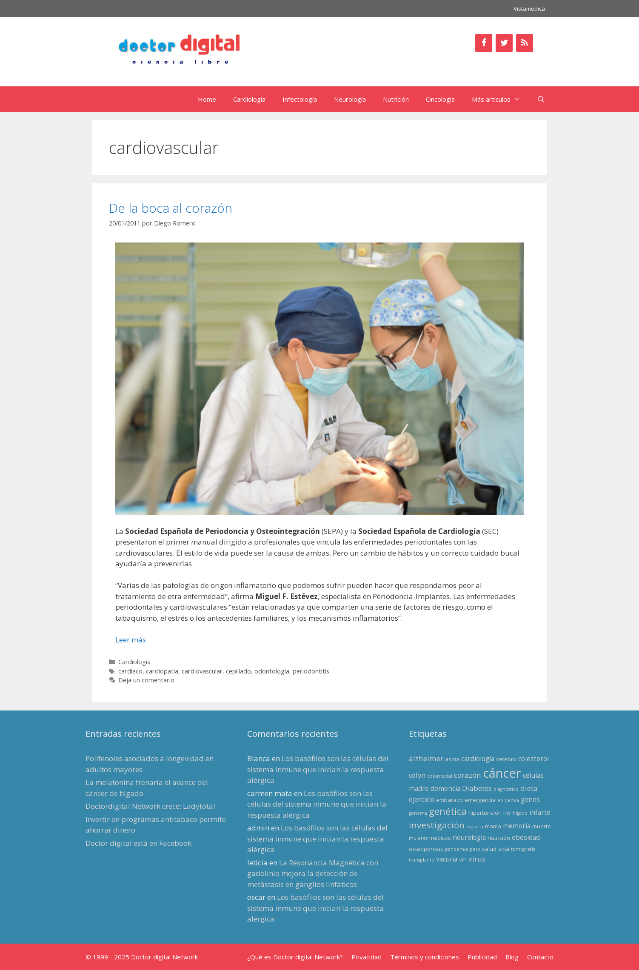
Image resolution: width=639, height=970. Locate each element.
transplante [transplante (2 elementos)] (421, 860)
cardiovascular (202, 671)
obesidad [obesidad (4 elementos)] (526, 837)
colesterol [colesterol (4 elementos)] (533, 758)
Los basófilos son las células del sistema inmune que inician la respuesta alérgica (317, 769)
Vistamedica (529, 8)
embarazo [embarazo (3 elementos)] (449, 800)
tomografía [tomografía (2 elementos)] (523, 849)
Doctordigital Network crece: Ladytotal (150, 806)
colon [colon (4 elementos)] (417, 775)
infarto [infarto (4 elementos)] (540, 812)
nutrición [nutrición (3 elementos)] (499, 838)
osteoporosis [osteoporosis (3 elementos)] (426, 849)
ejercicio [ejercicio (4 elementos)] (421, 799)
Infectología (299, 99)
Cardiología (249, 99)
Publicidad (482, 957)
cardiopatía (162, 671)
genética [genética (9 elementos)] (448, 811)
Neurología (350, 99)
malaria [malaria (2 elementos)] (474, 827)
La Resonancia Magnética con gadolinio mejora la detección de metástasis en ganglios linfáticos (312, 873)
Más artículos (500, 99)
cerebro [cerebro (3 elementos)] (506, 759)
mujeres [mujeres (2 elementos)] (418, 838)
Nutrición (396, 99)
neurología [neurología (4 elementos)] (469, 837)
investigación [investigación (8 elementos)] (437, 825)
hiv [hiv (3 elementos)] (507, 812)
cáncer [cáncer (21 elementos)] (502, 773)
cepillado (238, 671)
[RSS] (524, 43)
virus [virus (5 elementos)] (476, 859)
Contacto (540, 957)
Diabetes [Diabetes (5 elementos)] (477, 788)
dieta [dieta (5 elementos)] (529, 788)
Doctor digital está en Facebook (138, 843)
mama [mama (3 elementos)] (493, 826)
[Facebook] (483, 43)
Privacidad (366, 957)
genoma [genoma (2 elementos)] (418, 813)
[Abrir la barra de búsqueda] (540, 99)
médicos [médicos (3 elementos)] (440, 838)
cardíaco (130, 671)
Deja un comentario (146, 680)
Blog (512, 957)
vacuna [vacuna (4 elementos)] (446, 859)
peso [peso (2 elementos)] (475, 849)
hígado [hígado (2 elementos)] (520, 813)
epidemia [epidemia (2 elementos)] (508, 800)
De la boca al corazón (170, 208)
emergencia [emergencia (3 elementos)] (480, 800)
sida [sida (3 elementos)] (503, 849)
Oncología (440, 99)
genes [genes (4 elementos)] (530, 799)
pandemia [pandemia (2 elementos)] (456, 849)
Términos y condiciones (424, 957)
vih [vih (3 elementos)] (463, 859)
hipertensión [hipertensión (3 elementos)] (485, 812)
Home (207, 99)
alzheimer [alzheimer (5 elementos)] (426, 758)
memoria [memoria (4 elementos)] (517, 825)
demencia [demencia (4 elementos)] (445, 788)
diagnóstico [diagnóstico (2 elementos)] (506, 789)
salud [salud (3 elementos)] (489, 849)
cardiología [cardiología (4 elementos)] (477, 758)
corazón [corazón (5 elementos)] (467, 775)
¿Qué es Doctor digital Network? (295, 957)
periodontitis (311, 671)
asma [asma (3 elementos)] (452, 759)
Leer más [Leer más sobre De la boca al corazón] (130, 640)
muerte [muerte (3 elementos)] (541, 826)
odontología (271, 671)
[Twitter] (504, 43)
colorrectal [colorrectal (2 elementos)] (439, 776)
